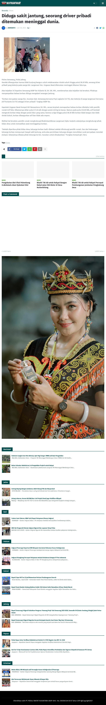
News (11, 11)
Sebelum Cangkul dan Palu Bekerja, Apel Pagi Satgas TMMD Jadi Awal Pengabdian (37, 456)
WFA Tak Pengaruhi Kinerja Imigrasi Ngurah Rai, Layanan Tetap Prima (33, 528)
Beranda (5, 11)
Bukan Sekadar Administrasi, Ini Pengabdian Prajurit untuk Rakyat (32, 465)
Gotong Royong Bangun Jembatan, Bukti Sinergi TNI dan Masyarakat (33, 489)
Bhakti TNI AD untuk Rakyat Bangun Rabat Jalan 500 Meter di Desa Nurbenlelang (52, 185)
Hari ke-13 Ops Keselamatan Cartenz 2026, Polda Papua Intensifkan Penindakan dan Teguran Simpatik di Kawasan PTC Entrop (51, 650)
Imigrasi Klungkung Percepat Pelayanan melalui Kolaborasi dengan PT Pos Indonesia (38, 557)
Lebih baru (7, 251)
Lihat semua (100, 156)
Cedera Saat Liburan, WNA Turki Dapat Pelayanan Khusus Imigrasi (32, 518)
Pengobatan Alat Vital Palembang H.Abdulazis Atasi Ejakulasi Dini (16, 184)
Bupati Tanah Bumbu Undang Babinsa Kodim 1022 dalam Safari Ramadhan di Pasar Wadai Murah (41, 587)
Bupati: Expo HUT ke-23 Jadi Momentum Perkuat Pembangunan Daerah (33, 577)
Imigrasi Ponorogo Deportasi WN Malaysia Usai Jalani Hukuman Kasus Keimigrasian (38, 548)
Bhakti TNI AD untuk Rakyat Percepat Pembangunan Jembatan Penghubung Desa (88, 185)
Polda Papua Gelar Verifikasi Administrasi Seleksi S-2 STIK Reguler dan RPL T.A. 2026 (38, 640)
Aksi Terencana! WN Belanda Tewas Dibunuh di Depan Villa (30, 679)
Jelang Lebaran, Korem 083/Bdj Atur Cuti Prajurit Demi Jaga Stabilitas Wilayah (36, 498)
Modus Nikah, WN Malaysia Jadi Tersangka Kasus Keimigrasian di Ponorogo (35, 669)
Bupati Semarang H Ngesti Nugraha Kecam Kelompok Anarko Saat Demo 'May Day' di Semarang (42, 620)
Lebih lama (99, 251)
